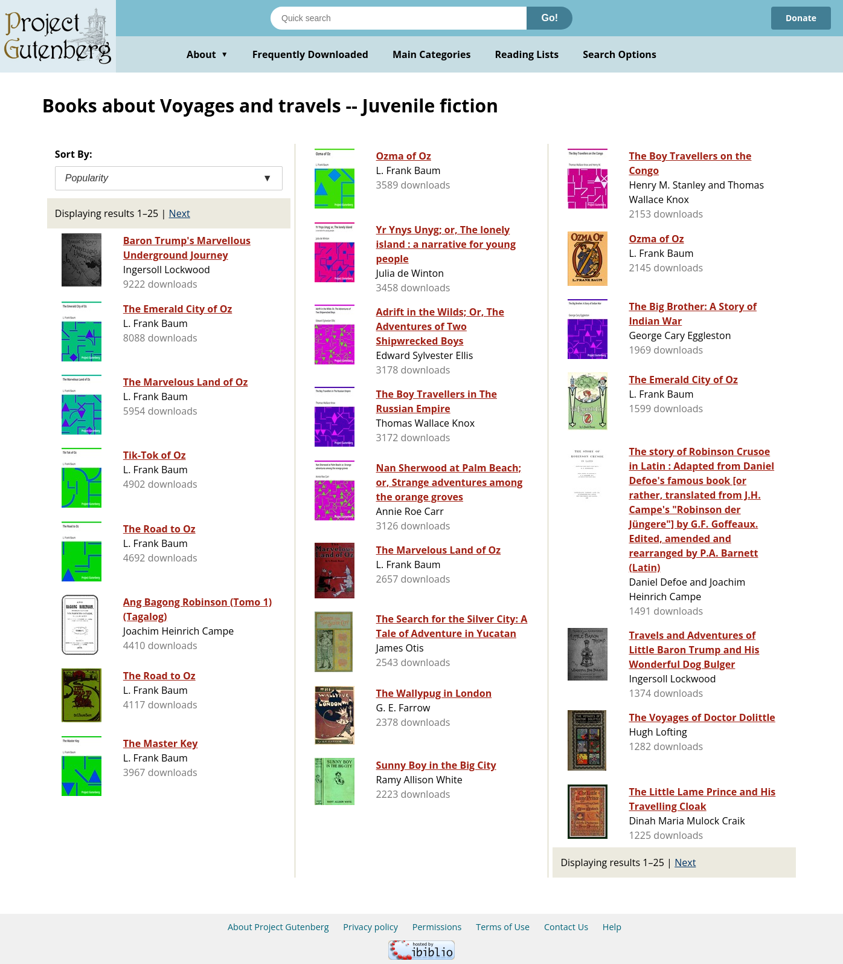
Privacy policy (370, 927)
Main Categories (432, 54)
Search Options (619, 54)
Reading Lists (527, 54)
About (207, 54)
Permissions (437, 927)
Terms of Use (503, 927)
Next (179, 213)
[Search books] (399, 18)
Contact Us (566, 927)
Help (612, 927)
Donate (801, 18)
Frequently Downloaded (310, 54)
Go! (549, 18)
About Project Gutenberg (278, 927)
